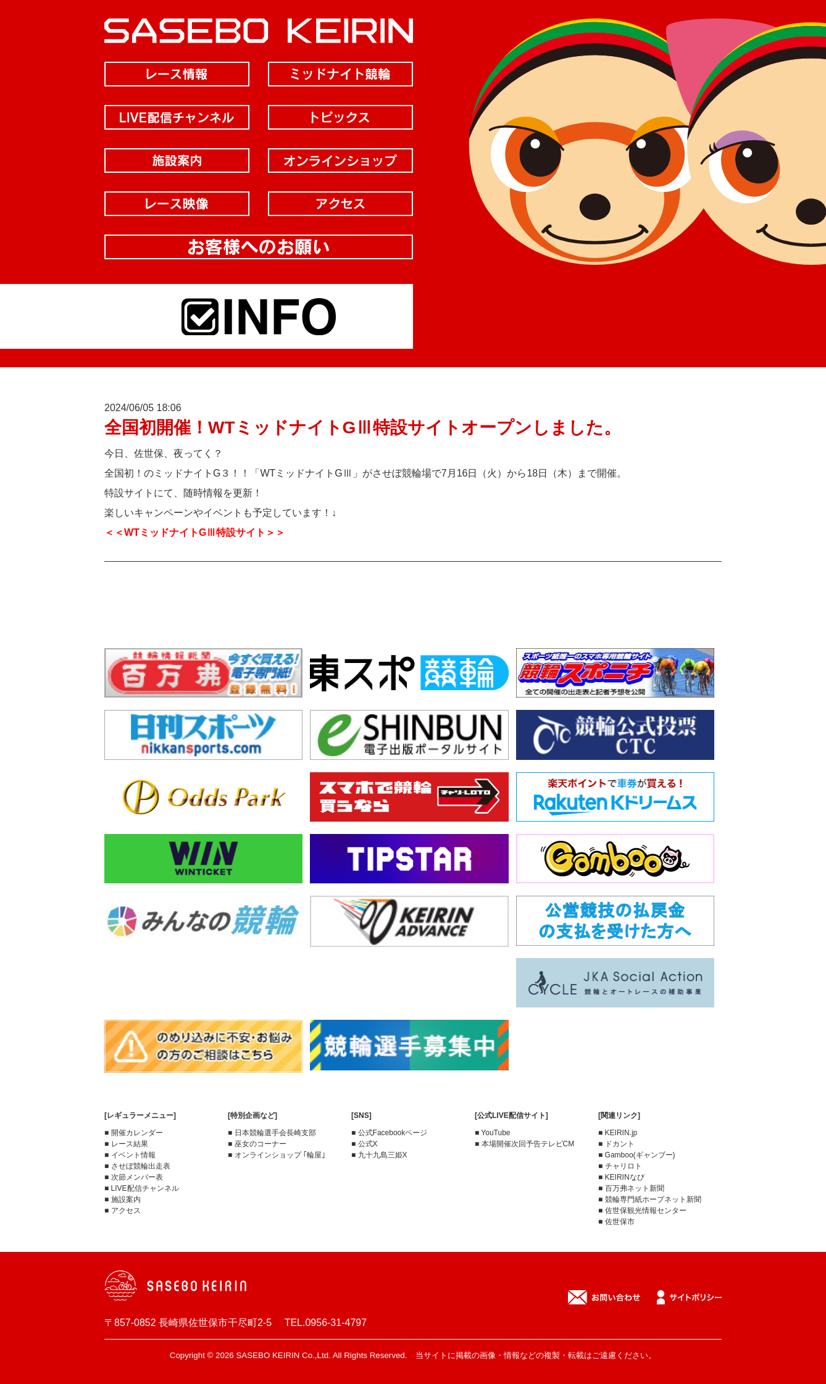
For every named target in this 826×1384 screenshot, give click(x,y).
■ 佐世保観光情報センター (642, 1210)
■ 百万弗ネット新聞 (631, 1188)
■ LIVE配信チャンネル (141, 1188)
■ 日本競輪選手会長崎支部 (272, 1132)
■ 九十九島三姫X (379, 1155)
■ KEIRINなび (621, 1177)
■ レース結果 (126, 1144)
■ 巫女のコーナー (257, 1144)
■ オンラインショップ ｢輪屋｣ (276, 1155)
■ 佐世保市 (616, 1221)
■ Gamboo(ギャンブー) (636, 1155)
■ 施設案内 (122, 1199)
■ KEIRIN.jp (617, 1132)
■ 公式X (364, 1144)
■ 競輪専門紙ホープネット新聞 (649, 1199)
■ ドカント (616, 1144)
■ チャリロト (620, 1166)
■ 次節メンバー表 (133, 1177)
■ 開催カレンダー (133, 1132)
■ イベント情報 (130, 1155)
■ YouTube (493, 1132)
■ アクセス (122, 1210)
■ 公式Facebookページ (389, 1132)
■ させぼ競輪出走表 (137, 1166)
